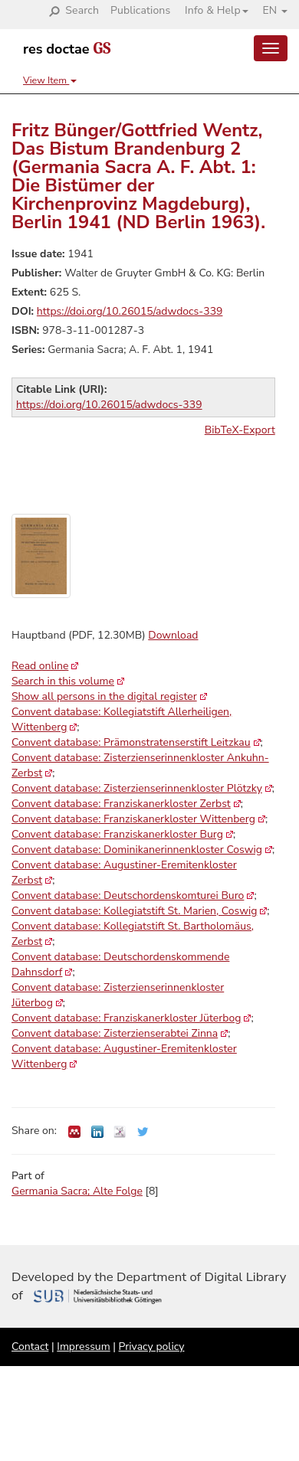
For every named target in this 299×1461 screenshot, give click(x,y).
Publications (140, 10)
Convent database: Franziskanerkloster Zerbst (121, 803)
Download (173, 635)
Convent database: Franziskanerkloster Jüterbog (126, 1018)
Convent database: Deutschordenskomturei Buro (128, 895)
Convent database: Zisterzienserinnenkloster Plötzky (137, 788)
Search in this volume (63, 681)
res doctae (66, 49)
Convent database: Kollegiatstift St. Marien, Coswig (134, 911)
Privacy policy (152, 1346)
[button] (210, 10)
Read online (40, 666)
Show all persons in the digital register (104, 696)
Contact (30, 1346)
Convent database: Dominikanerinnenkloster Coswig (137, 849)
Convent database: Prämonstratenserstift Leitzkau (131, 742)
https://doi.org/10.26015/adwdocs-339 (130, 311)
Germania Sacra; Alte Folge (77, 1191)
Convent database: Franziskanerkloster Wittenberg (133, 819)
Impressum (83, 1346)
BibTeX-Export (240, 430)
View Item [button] (50, 80)
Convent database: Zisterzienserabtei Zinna (115, 1033)
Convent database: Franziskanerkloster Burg (117, 834)
